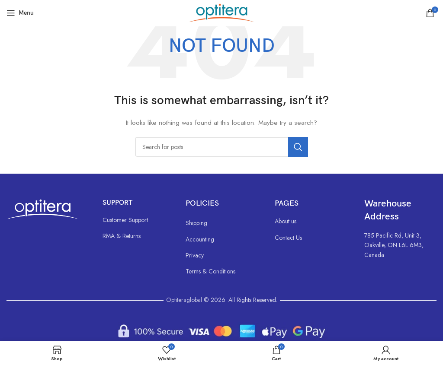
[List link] (135, 220)
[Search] (221, 147)
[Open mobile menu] (20, 13)
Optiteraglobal (184, 299)
